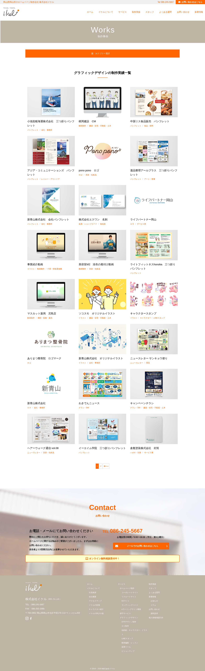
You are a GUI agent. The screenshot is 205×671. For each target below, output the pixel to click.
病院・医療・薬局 (45, 318)
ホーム (90, 12)
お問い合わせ (183, 12)
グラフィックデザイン (129, 618)
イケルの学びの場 (96, 613)
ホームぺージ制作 (127, 588)
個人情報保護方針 (156, 618)
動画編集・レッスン (130, 643)
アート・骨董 (149, 179)
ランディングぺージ (130, 605)
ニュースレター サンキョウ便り (149, 358)
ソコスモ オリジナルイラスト (97, 313)
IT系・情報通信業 (54, 269)
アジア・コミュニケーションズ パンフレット (50, 172)
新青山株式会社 (36, 403)
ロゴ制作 (125, 626)
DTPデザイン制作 (129, 622)
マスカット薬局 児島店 (41, 313)
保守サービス (125, 613)
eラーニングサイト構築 (131, 609)
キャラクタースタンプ (143, 313)
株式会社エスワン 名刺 (93, 219)
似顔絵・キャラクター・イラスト (134, 632)
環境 (148, 363)
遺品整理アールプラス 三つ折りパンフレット (153, 172)
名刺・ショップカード (88, 224)
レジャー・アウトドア (50, 179)
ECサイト (126, 601)
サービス (122, 12)
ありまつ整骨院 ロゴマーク (44, 358)
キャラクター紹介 (96, 609)
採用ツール (126, 647)
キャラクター (145, 318)
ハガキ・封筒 (135, 453)
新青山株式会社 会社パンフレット (48, 219)
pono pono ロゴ (89, 170)
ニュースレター (136, 363)
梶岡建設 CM (87, 121)
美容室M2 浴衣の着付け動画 (96, 264)
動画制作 (82, 126)
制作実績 (136, 12)
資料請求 (154, 613)
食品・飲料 (148, 126)
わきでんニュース (89, 403)
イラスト (31, 269)
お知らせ (154, 601)
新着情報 (199, 12)
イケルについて (105, 12)
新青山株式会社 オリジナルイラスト (101, 358)
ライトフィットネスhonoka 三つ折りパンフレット (152, 266)
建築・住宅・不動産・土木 (100, 126)
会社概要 (92, 597)
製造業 (103, 224)
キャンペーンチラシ (142, 403)
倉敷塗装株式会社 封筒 (144, 448)
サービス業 (141, 224)
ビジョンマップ (128, 651)
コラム (153, 605)
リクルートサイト (129, 597)
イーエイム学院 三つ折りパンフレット (102, 448)
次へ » (106, 466)
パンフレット (32, 130)
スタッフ (150, 12)
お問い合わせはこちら (191, 2)
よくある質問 (165, 12)
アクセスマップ (95, 601)
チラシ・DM (84, 408)
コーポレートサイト (130, 592)
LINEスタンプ (159, 318)
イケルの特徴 (94, 605)
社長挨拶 (92, 592)
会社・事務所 (46, 130)
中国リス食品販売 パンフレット (149, 121)
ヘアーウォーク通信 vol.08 (43, 448)
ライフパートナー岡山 (143, 219)
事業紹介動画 (35, 264)
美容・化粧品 (91, 175)
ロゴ (80, 175)
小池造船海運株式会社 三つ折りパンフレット (50, 123)
